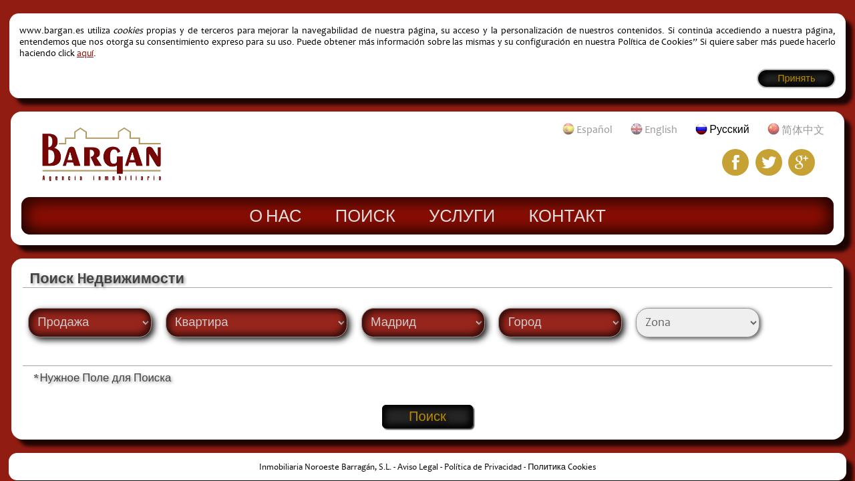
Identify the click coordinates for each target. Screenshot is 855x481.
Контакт (566, 215)
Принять (796, 78)
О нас (275, 215)
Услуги (462, 215)
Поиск (365, 215)
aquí (85, 53)
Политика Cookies (562, 467)
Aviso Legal (417, 467)
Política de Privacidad (483, 467)
